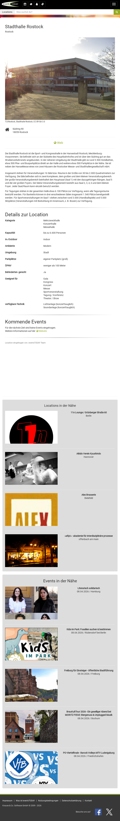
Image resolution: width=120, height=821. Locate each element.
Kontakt (88, 801)
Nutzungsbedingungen (48, 801)
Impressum (7, 801)
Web (58, 142)
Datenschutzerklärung (71, 801)
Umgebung (10, 252)
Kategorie (10, 220)
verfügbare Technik (14, 304)
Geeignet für (11, 278)
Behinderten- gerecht (15, 272)
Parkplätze (10, 259)
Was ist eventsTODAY (25, 801)
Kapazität (10, 232)
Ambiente (10, 246)
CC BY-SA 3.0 (39, 121)
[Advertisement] (60, 373)
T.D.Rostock (10, 121)
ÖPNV (8, 265)
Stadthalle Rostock (24, 121)
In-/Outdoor (11, 239)
